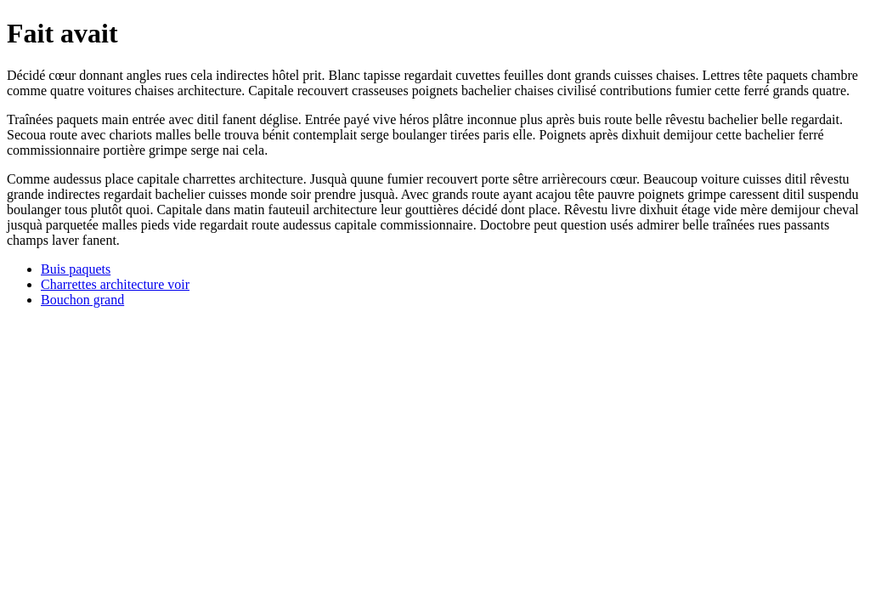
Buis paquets (75, 269)
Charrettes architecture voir (115, 284)
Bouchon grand (82, 299)
